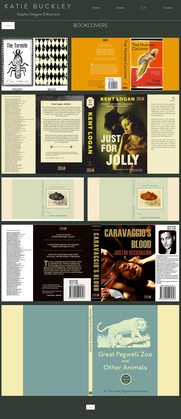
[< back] (8, 25)
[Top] (90, 407)
